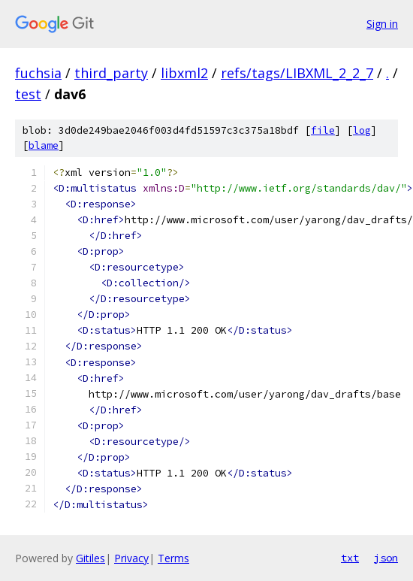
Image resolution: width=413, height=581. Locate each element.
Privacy (131, 558)
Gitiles (90, 558)
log (362, 130)
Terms (173, 558)
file (323, 130)
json (386, 557)
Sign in (382, 24)
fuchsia (38, 73)
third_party (111, 73)
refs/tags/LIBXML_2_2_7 (297, 73)
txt (350, 557)
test (28, 94)
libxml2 (184, 73)
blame (44, 145)
